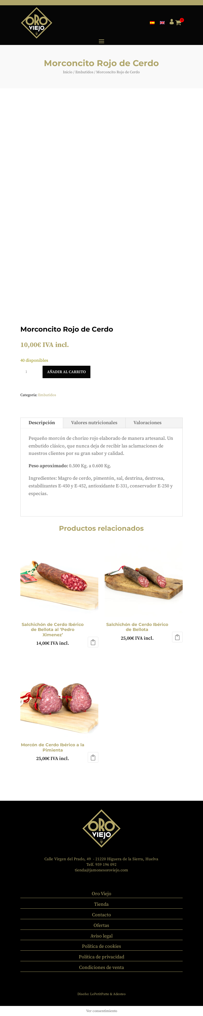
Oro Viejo (101, 894)
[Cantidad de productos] (28, 372)
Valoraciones (147, 423)
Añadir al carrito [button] (93, 642)
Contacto (101, 915)
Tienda (101, 904)
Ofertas (101, 925)
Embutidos (84, 72)
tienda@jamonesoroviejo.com (101, 870)
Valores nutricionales (94, 423)
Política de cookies (101, 946)
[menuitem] (152, 22)
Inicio (67, 72)
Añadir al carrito (66, 371)
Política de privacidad (101, 957)
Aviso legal (101, 936)
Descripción (42, 423)
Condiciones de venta (101, 967)
